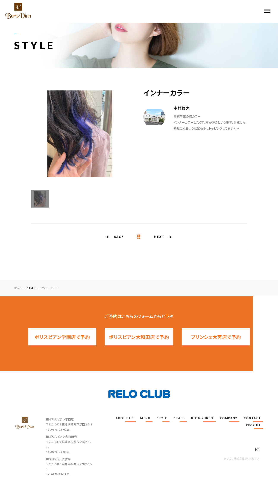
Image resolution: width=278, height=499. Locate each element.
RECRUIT (253, 425)
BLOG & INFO (202, 418)
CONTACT (252, 418)
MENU (145, 418)
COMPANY (228, 418)
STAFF (179, 418)
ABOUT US (125, 418)
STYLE (162, 418)
